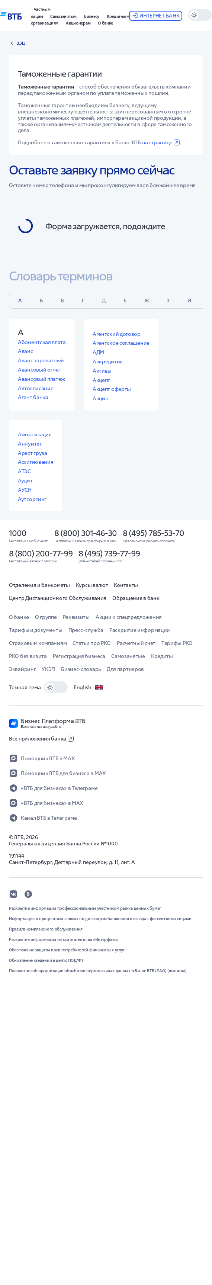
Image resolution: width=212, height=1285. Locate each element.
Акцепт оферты (112, 389)
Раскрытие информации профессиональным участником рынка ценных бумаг (85, 908)
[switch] (56, 687)
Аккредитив (108, 361)
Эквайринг (22, 669)
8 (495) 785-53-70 (153, 533)
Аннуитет (30, 443)
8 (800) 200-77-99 (41, 553)
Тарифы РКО (177, 643)
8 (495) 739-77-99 (109, 553)
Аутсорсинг (32, 499)
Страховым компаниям (38, 643)
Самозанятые (128, 656)
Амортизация (35, 434)
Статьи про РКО (92, 643)
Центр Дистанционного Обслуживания (57, 598)
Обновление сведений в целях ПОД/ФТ (46, 960)
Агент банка (33, 397)
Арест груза (32, 453)
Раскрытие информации (139, 630)
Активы (102, 370)
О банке (19, 617)
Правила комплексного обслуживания (46, 929)
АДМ (98, 352)
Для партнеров (125, 669)
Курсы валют (92, 585)
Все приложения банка (41, 738)
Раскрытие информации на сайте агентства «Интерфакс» (63, 939)
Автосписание (35, 388)
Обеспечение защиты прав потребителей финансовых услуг (67, 950)
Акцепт (101, 380)
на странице (161, 142)
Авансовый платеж (41, 379)
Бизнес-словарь (81, 669)
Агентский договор (117, 334)
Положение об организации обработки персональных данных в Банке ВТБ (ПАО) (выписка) (97, 970)
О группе (46, 617)
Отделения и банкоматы (39, 585)
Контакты (126, 585)
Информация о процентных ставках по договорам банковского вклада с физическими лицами (100, 918)
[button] (41, 12)
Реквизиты (76, 617)
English (88, 687)
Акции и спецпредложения (129, 617)
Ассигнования (35, 462)
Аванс (25, 351)
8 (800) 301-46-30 (85, 533)
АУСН (25, 489)
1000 (17, 533)
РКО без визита (28, 656)
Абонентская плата (42, 342)
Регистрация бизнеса (79, 656)
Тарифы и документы (35, 630)
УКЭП (48, 669)
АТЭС (24, 471)
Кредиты (162, 656)
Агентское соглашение (121, 343)
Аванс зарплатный (41, 360)
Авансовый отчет (39, 369)
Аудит (25, 480)
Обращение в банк (135, 598)
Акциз (100, 398)
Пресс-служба (85, 630)
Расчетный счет (136, 643)
